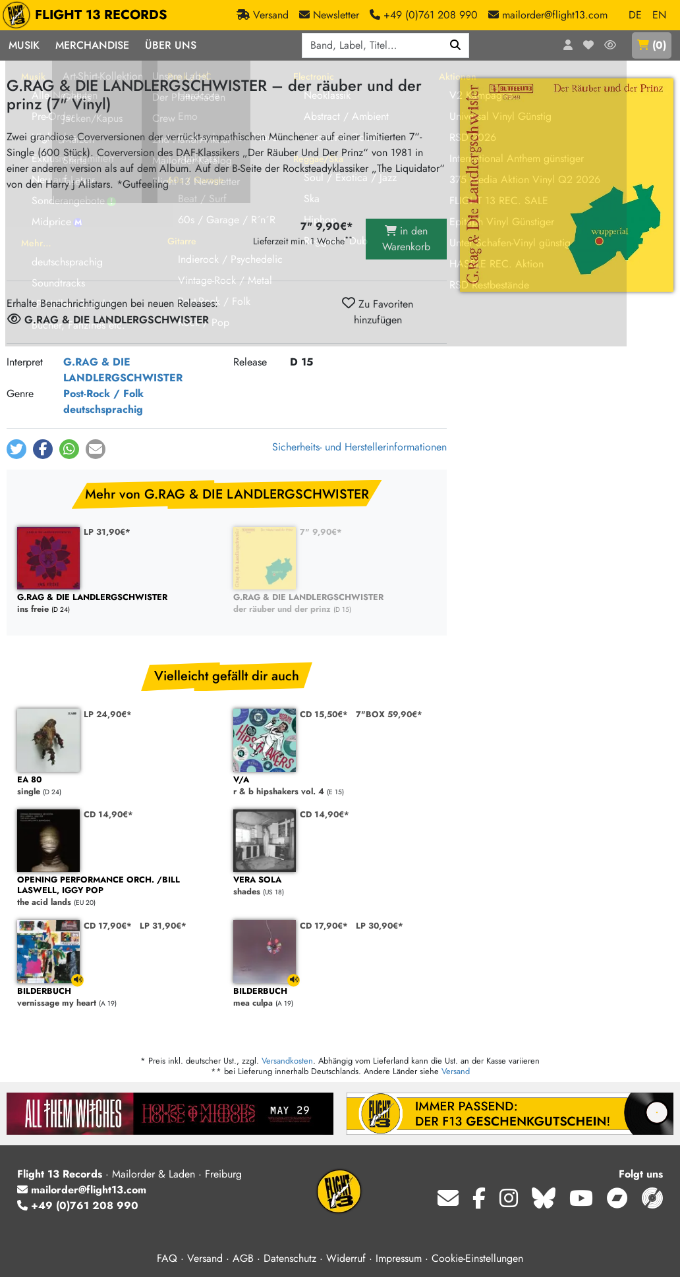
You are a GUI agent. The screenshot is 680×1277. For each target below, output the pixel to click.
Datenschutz (290, 1258)
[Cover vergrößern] (566, 185)
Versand (455, 1071)
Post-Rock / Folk (103, 393)
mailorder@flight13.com (81, 1189)
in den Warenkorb (406, 238)
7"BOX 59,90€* (389, 714)
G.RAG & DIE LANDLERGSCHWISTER (123, 369)
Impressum (399, 1258)
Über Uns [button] (170, 45)
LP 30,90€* (379, 925)
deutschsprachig (103, 409)
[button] (16, 449)
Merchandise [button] (92, 45)
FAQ (167, 1258)
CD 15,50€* (324, 714)
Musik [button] (24, 45)
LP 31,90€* (107, 532)
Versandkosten (287, 1060)
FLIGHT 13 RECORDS (88, 15)
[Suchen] (455, 45)
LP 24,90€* (108, 714)
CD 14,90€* (108, 814)
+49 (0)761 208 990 (77, 1205)
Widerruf (346, 1258)
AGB (243, 1258)
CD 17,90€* (108, 925)
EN (659, 14)
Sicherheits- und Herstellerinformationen (359, 446)
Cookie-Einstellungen (477, 1258)
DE (635, 14)
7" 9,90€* (321, 532)
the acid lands (118, 891)
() (651, 45)
